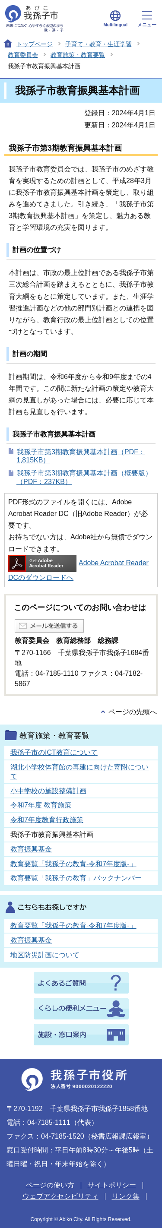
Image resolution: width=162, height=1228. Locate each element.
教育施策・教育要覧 (78, 54)
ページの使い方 (50, 1185)
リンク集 (126, 1196)
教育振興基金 (31, 849)
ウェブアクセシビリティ (60, 1196)
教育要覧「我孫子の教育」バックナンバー (76, 878)
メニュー (146, 19)
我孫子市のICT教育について (54, 752)
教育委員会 (23, 54)
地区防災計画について (44, 955)
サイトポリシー (112, 1185)
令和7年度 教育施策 (40, 805)
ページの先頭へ (132, 711)
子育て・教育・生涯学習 (98, 44)
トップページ (34, 44)
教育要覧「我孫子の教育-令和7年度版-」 (73, 863)
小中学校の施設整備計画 (48, 790)
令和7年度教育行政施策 (46, 819)
